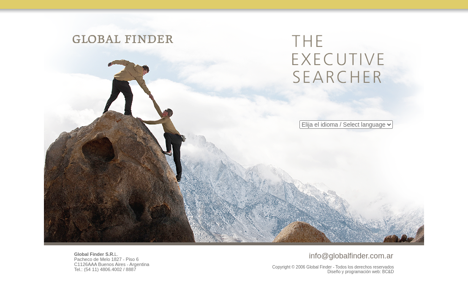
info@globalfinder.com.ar (351, 256)
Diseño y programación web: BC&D (360, 271)
